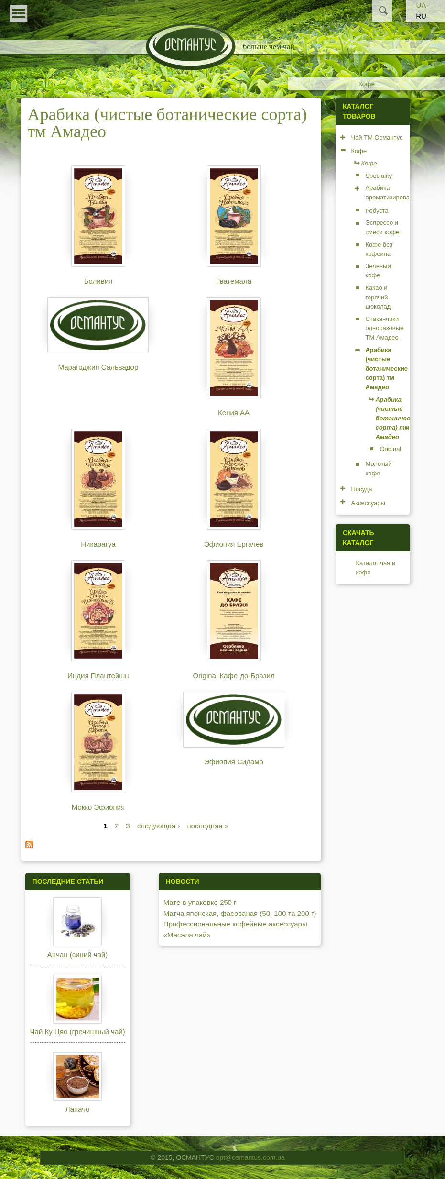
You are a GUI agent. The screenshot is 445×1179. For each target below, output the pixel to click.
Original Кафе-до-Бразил (234, 676)
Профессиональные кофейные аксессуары (235, 924)
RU (421, 16)
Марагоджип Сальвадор (98, 367)
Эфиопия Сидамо (233, 762)
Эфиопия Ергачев (233, 544)
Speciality (378, 175)
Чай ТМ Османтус (376, 137)
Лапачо (77, 1109)
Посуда (361, 489)
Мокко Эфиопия (98, 807)
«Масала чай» (187, 935)
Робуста (376, 210)
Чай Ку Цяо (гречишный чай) (77, 1031)
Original (390, 448)
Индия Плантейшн (98, 676)
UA (421, 5)
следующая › (158, 825)
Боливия (98, 281)
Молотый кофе (378, 468)
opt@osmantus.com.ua (250, 1157)
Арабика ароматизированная (394, 192)
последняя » (207, 825)
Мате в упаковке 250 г (200, 902)
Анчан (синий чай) (77, 954)
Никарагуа (98, 544)
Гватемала (233, 281)
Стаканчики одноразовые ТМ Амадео (384, 328)
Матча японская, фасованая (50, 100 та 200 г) (239, 913)
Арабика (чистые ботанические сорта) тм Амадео (386, 368)
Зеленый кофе (378, 271)
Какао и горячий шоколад (378, 297)
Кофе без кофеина (378, 249)
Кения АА (234, 412)
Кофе (366, 84)
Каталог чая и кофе (375, 568)
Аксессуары (368, 503)
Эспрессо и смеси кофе (382, 227)
